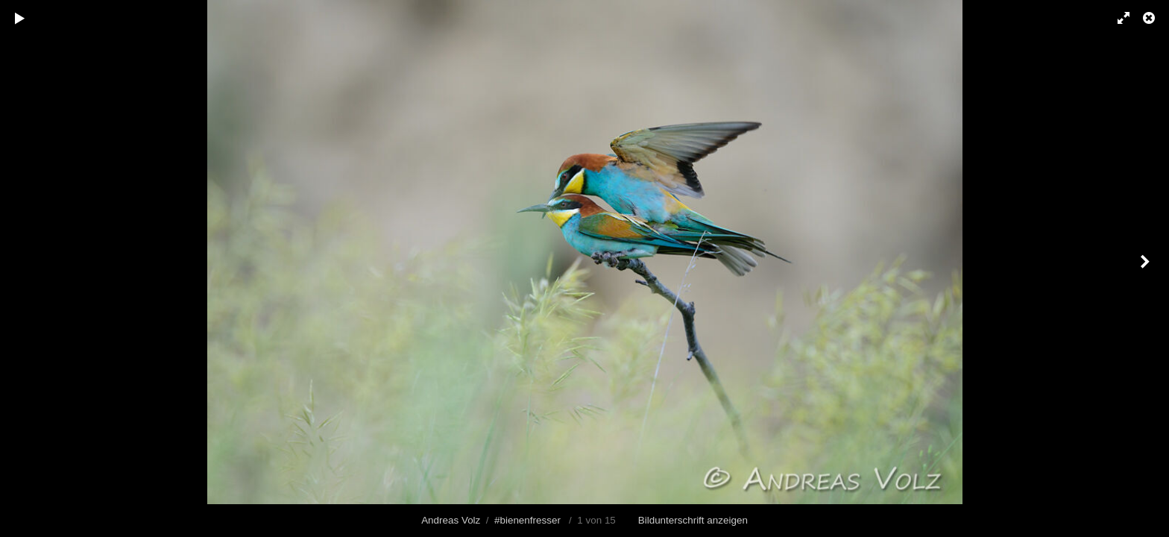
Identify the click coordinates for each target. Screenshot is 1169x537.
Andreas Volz (450, 520)
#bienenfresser (527, 520)
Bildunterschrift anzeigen (693, 520)
